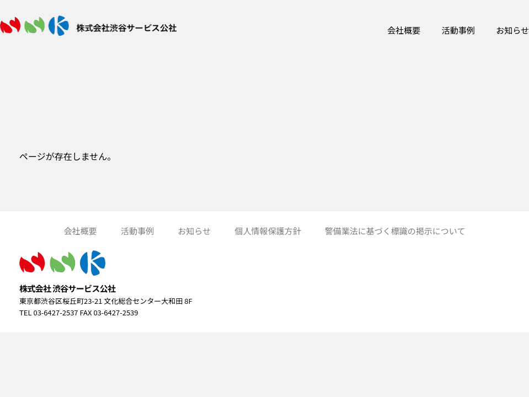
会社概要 (403, 30)
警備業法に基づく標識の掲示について (395, 231)
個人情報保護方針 (267, 231)
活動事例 (458, 30)
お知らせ (512, 30)
